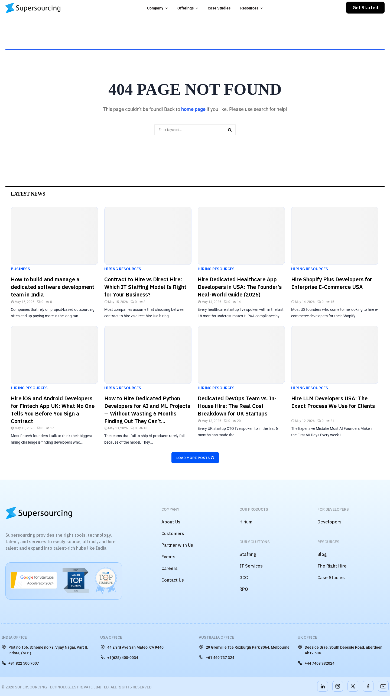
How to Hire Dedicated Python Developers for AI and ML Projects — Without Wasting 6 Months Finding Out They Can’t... (147, 410)
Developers (329, 522)
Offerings (185, 8)
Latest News (28, 194)
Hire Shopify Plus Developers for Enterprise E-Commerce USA (331, 283)
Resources (249, 8)
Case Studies (219, 8)
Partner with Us (177, 545)
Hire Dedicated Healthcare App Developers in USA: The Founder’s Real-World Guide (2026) (240, 287)
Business (20, 268)
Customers (172, 533)
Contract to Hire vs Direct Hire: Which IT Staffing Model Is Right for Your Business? (145, 287)
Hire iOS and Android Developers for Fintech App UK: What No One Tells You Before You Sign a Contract (53, 410)
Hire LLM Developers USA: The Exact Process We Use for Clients (333, 402)
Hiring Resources (122, 268)
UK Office (307, 637)
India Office (14, 637)
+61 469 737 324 (216, 657)
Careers (169, 568)
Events (168, 556)
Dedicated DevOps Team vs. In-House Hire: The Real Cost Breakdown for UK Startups (237, 406)
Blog (322, 554)
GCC (243, 577)
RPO (243, 589)
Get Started (365, 7)
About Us (170, 522)
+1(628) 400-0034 (119, 657)
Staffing (247, 554)
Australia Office (216, 637)
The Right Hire (332, 566)
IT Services (251, 566)
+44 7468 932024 (316, 663)
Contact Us (172, 580)
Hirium (245, 522)
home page (193, 109)
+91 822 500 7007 (20, 663)
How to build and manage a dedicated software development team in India (52, 287)
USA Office (111, 637)
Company (155, 8)
